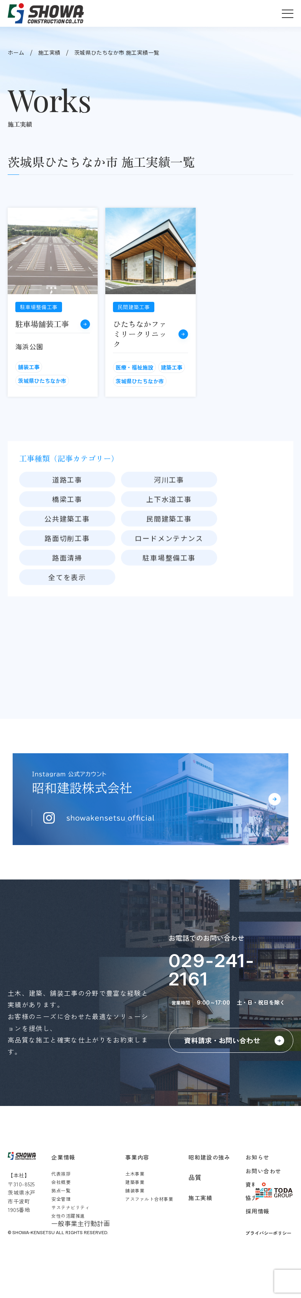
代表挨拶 (60, 1173)
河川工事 (169, 504)
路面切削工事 (67, 562)
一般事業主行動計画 (80, 1223)
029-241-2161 (211, 969)
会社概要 (60, 1182)
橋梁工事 (67, 523)
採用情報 (257, 1211)
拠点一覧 (60, 1190)
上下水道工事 (169, 523)
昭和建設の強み (209, 1157)
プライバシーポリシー (268, 1233)
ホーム (16, 52)
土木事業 (134, 1173)
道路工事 (67, 504)
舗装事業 (134, 1190)
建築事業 (134, 1182)
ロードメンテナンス (169, 562)
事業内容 (137, 1157)
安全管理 (60, 1198)
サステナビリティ (70, 1207)
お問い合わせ (263, 1171)
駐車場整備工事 (169, 582)
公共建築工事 (67, 543)
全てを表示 (67, 601)
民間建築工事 (169, 543)
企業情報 (63, 1157)
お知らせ (257, 1157)
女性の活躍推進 (68, 1215)
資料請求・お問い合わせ (222, 1040)
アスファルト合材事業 (149, 1198)
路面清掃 (67, 582)
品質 (194, 1177)
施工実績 (49, 52)
